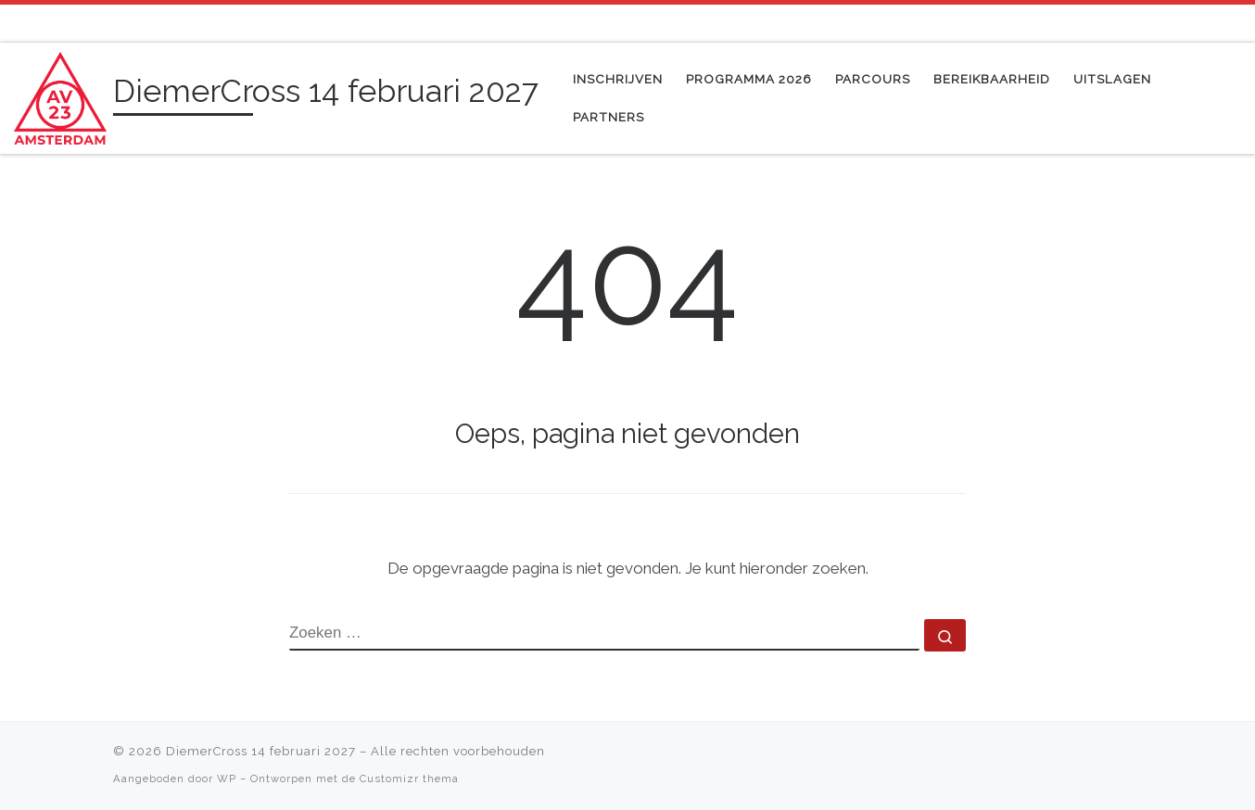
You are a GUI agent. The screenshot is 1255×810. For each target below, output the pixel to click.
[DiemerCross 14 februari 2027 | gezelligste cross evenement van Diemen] (60, 95)
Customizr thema (409, 778)
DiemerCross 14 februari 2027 (261, 751)
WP (226, 778)
